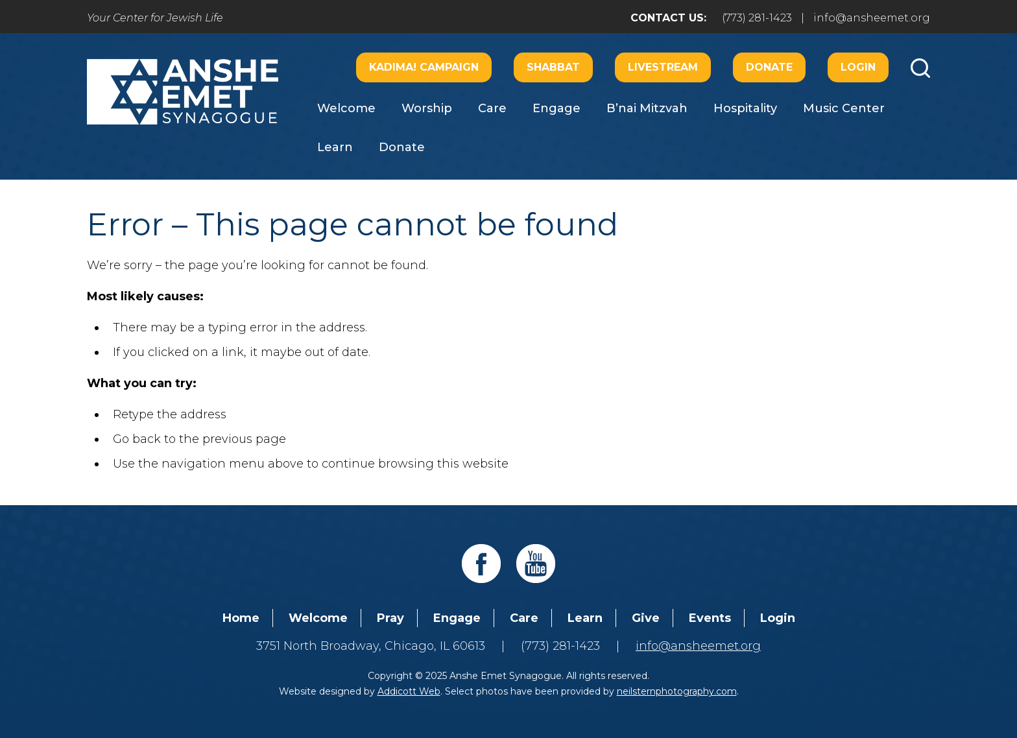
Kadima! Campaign (424, 67)
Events (710, 618)
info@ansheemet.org (871, 18)
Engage (556, 108)
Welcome (346, 108)
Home (240, 618)
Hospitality (745, 108)
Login (858, 67)
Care (492, 108)
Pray (390, 618)
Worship (426, 108)
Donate (769, 67)
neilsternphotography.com (677, 691)
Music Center (844, 108)
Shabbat (553, 67)
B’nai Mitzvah (647, 108)
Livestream (663, 67)
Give (646, 618)
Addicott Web (408, 691)
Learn (335, 147)
